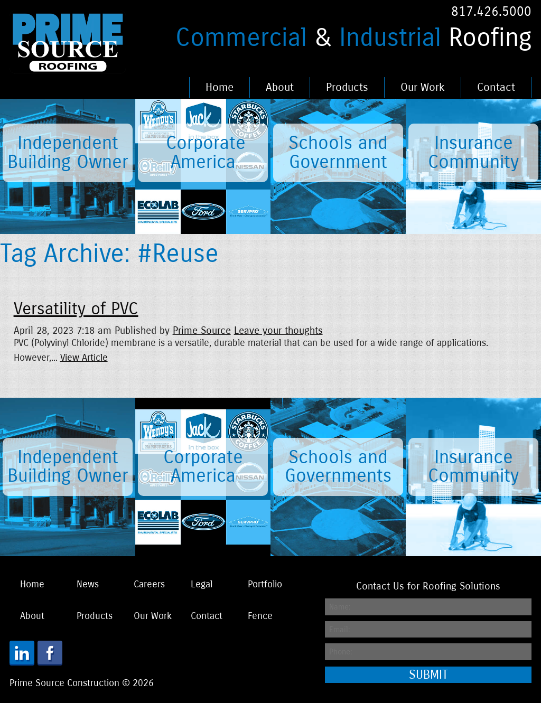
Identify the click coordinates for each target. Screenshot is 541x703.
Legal (201, 584)
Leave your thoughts (278, 330)
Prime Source (202, 330)
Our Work (422, 87)
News (88, 584)
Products (347, 87)
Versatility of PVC (76, 309)
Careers (149, 584)
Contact (496, 87)
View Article (84, 357)
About (280, 87)
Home (220, 87)
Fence (260, 616)
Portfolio (265, 584)
